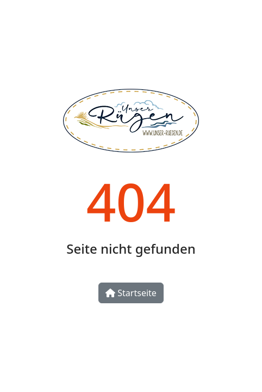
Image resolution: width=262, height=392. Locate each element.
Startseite (131, 293)
